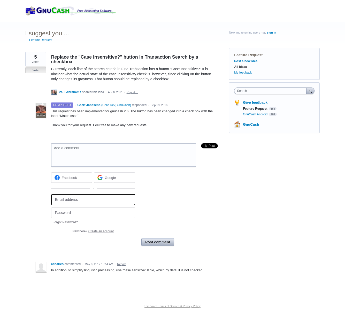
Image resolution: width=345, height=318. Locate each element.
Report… (132, 92)
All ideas (240, 67)
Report (121, 264)
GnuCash (251, 124)
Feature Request (248, 55)
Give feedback (255, 102)
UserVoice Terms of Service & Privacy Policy (172, 306)
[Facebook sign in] (71, 177)
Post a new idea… (247, 61)
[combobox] (271, 91)
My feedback (243, 72)
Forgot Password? (65, 222)
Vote (36, 70)
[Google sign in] (114, 177)
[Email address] (93, 199)
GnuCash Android (255, 114)
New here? (92, 231)
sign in (271, 32)
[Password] (93, 212)
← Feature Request (38, 40)
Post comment (157, 242)
